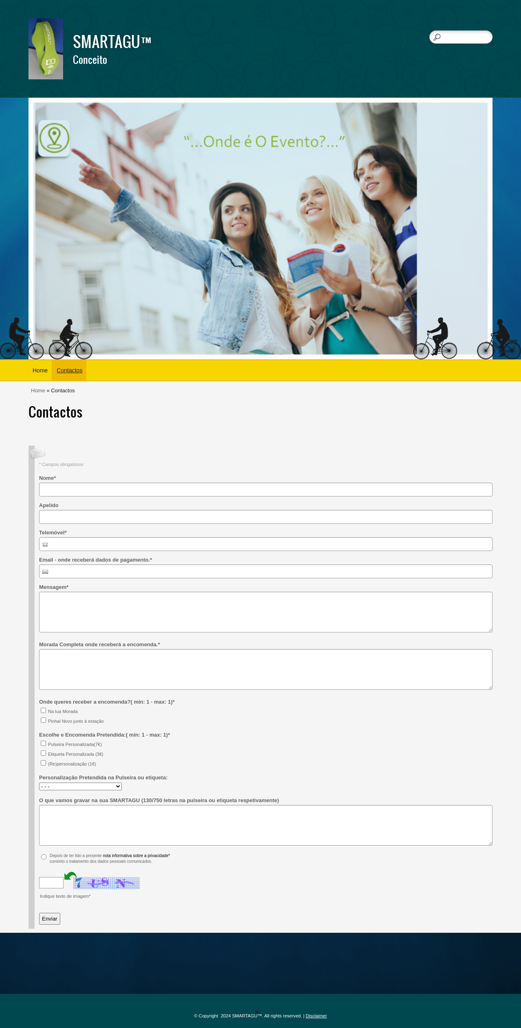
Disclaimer (316, 1015)
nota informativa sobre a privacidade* (136, 855)
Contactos (69, 370)
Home (40, 370)
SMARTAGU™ (114, 41)
